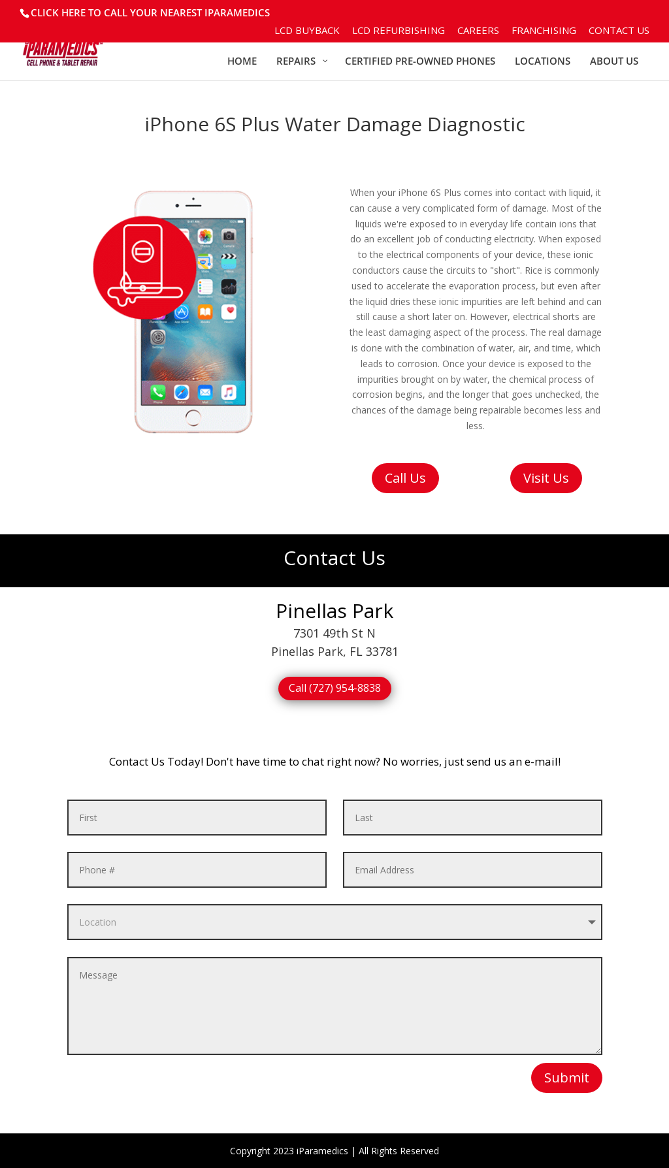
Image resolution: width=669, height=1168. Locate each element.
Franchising (544, 31)
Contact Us (619, 31)
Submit (566, 1077)
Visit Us (546, 478)
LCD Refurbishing (398, 31)
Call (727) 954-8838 (335, 688)
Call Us (405, 478)
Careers (478, 31)
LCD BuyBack (307, 31)
